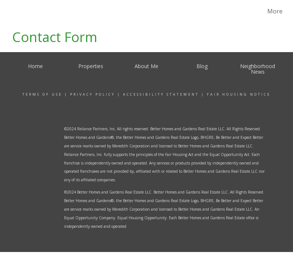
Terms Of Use (42, 94)
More (275, 11)
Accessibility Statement (161, 94)
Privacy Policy (92, 94)
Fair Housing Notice (239, 94)
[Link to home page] (19, 11)
